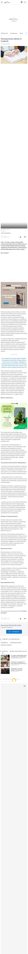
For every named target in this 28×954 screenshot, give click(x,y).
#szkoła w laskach (6, 645)
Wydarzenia (4, 33)
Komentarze (13, 33)
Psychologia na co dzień (16, 658)
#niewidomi (4, 642)
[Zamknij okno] (24, 686)
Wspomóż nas (14, 631)
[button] (21, 2)
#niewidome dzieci (15, 642)
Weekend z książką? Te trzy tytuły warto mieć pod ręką (19, 663)
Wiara (21, 33)
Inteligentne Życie (5, 44)
